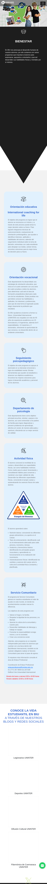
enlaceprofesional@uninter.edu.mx (20, 667)
